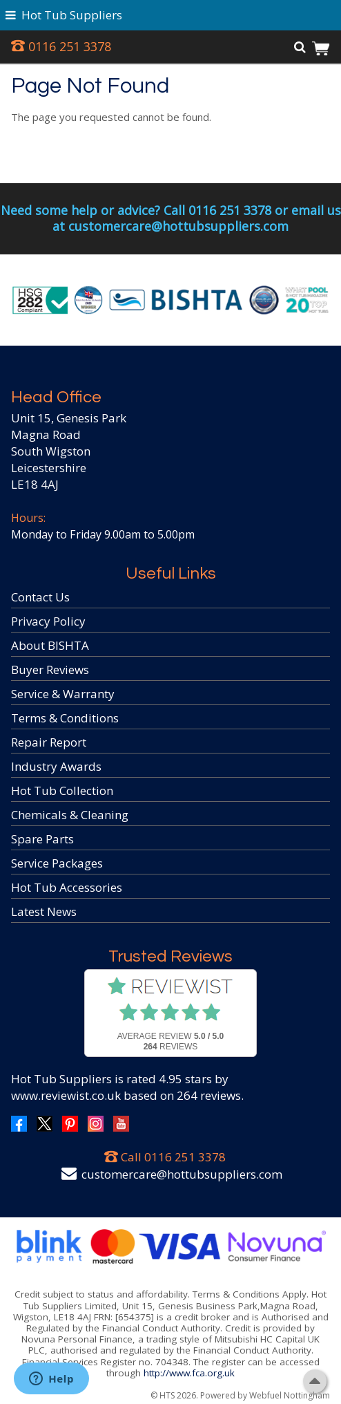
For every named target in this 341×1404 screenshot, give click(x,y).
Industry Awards (56, 766)
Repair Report (48, 742)
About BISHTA (50, 645)
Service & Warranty (63, 694)
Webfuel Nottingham (289, 1395)
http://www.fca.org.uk (189, 1373)
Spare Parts (42, 839)
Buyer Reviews (50, 669)
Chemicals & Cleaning (69, 815)
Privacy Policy (48, 621)
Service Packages (57, 863)
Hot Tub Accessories (66, 887)
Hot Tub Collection (62, 790)
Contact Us (40, 597)
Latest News (44, 911)
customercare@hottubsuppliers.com (181, 1174)
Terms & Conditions (65, 718)
